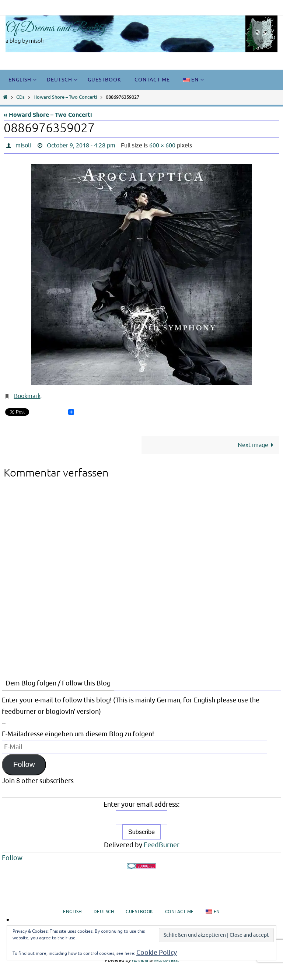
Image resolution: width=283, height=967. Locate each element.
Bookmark (27, 396)
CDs (20, 97)
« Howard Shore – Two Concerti (48, 115)
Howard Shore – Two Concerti (65, 97)
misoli (23, 145)
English (72, 912)
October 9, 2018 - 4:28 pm (81, 145)
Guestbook (139, 912)
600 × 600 (162, 145)
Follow (24, 764)
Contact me (179, 912)
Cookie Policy (156, 953)
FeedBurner (161, 845)
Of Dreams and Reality (56, 28)
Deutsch (104, 912)
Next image (257, 445)
